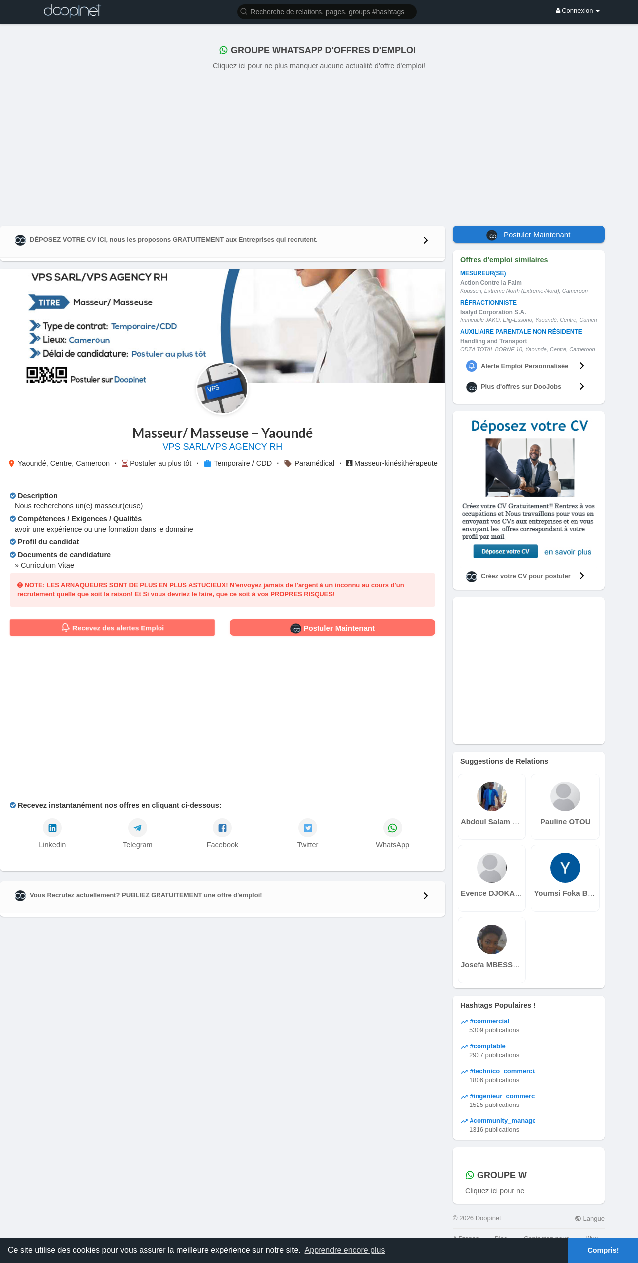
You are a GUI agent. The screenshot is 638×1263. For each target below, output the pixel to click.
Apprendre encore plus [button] (345, 1250)
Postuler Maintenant (332, 628)
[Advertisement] (319, 146)
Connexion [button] (578, 10)
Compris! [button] (603, 1250)
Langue (590, 1218)
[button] (327, 11)
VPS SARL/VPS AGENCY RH (223, 447)
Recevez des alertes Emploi (112, 628)
